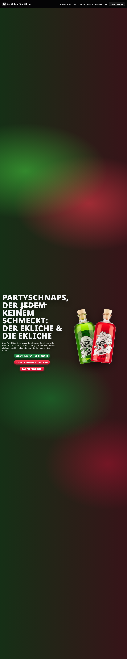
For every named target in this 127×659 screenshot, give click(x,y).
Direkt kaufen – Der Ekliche (32, 355)
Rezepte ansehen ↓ (31, 368)
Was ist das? (65, 4)
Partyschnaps (79, 4)
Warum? (98, 4)
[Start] (16, 4)
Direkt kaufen (116, 4)
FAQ (105, 4)
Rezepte (90, 4)
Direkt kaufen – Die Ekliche (32, 362)
